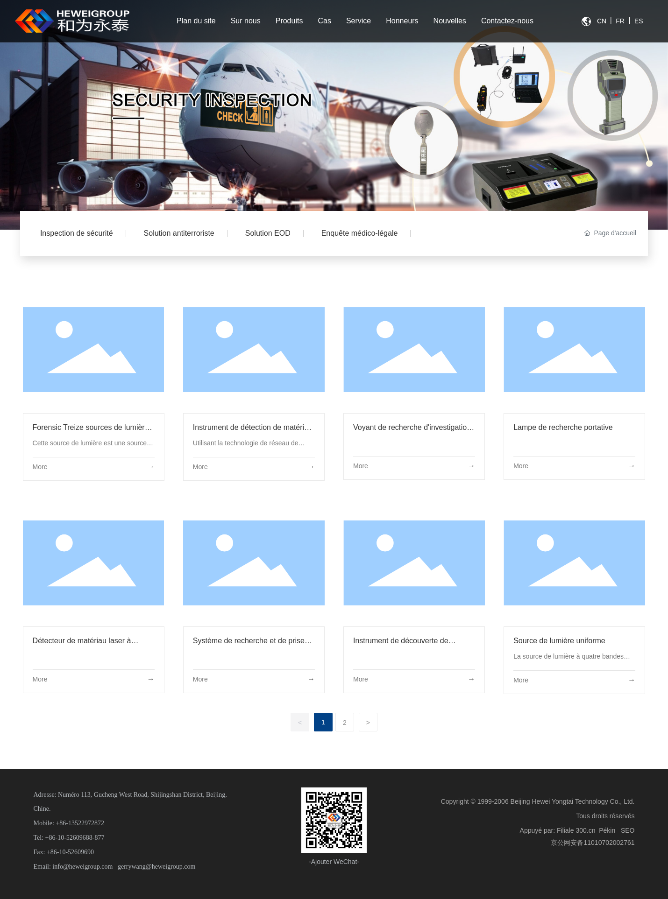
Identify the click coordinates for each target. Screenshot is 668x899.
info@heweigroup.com (82, 866)
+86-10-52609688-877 (75, 837)
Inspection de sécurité (76, 233)
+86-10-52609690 (70, 852)
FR (620, 21)
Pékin (607, 830)
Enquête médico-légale (359, 233)
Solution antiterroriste (179, 233)
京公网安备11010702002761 (592, 842)
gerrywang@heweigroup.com (156, 866)
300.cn (585, 830)
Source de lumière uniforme (559, 641)
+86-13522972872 (80, 823)
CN (601, 21)
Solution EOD (268, 233)
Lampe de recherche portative (563, 427)
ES (638, 21)
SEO (628, 830)
